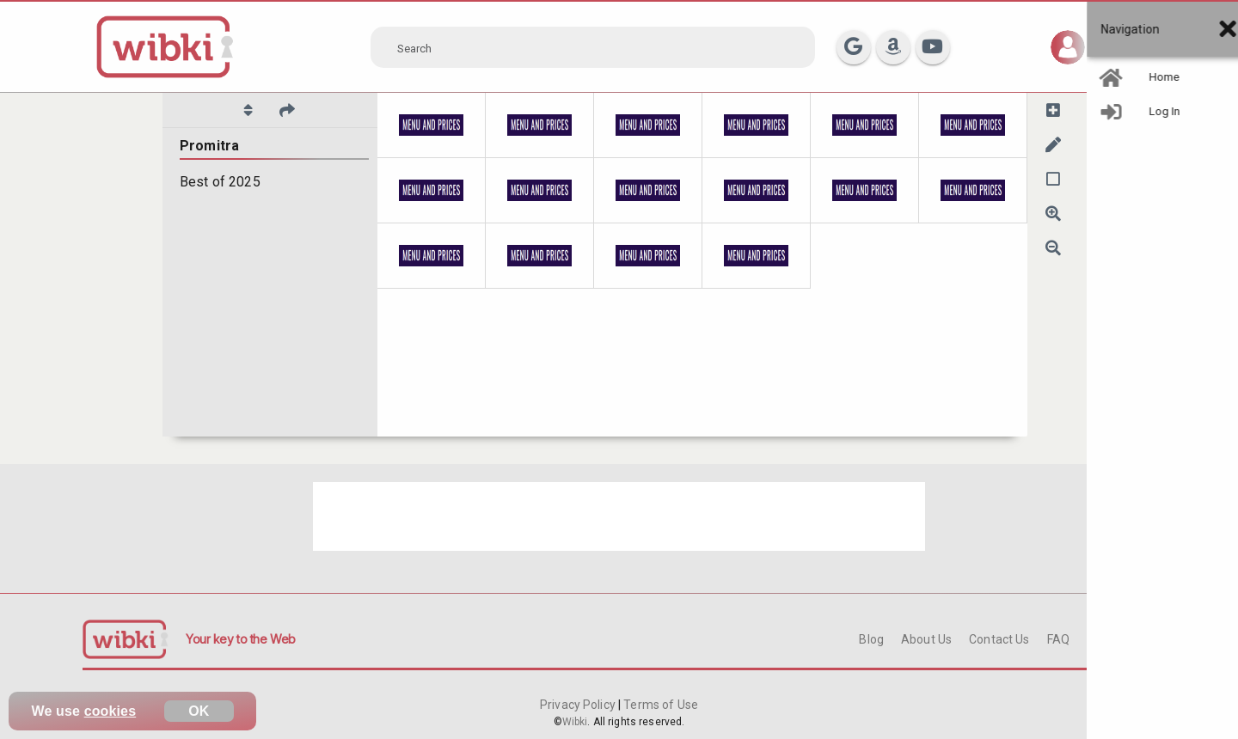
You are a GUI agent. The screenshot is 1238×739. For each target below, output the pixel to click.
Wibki (575, 722)
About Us (926, 639)
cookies (110, 711)
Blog (871, 639)
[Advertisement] (619, 516)
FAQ (1058, 639)
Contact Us (999, 639)
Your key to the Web (241, 639)
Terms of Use (659, 705)
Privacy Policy (579, 705)
